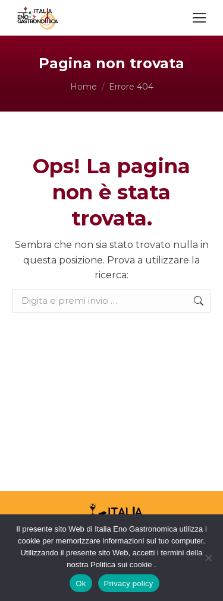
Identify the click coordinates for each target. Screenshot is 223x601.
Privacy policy (128, 583)
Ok (81, 583)
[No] (208, 558)
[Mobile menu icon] (199, 18)
